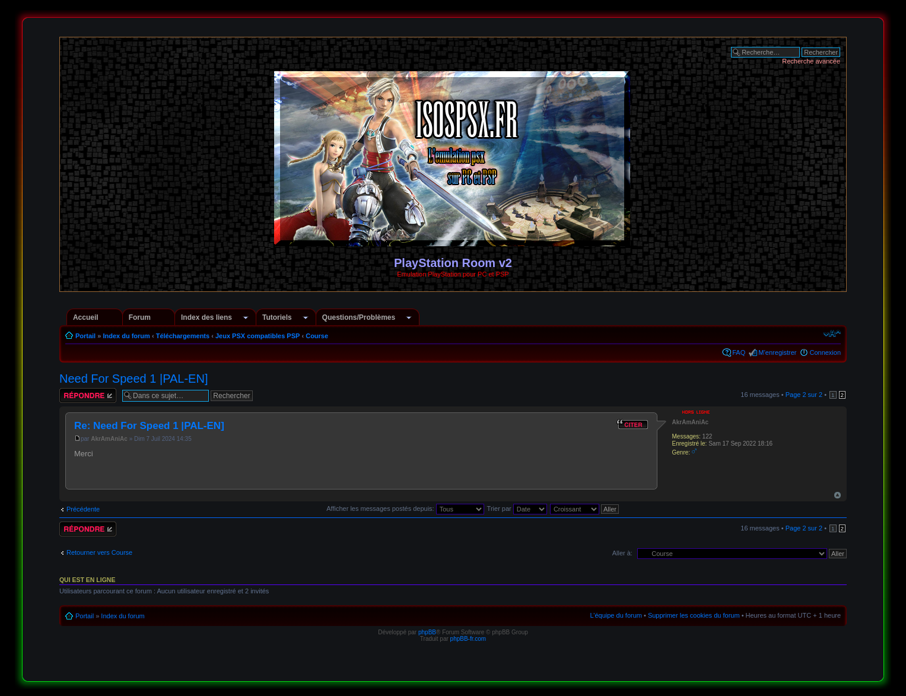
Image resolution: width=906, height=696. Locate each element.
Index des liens (206, 317)
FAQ (738, 352)
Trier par (517, 508)
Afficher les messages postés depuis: (405, 508)
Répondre (87, 395)
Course (317, 335)
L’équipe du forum (615, 615)
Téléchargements (182, 335)
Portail (85, 335)
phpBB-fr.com (468, 638)
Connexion (825, 352)
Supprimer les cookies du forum (694, 615)
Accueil (85, 317)
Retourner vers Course (99, 552)
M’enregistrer (777, 352)
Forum (140, 317)
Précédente (83, 509)
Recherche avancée (811, 61)
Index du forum (126, 335)
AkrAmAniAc (109, 439)
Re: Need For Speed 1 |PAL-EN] (149, 425)
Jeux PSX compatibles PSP (257, 335)
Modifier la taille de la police (832, 333)
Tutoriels (277, 317)
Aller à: (622, 553)
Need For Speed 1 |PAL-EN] (133, 378)
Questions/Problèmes (358, 317)
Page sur (804, 394)
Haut (837, 495)
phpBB (427, 632)
